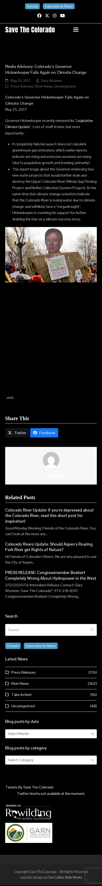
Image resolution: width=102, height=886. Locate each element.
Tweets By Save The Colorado (29, 788)
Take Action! (21, 695)
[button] (85, 30)
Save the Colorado (31, 29)
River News (44, 87)
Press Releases (22, 87)
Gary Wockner (51, 81)
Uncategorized (65, 87)
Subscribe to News (59, 6)
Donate (32, 6)
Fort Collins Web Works (65, 878)
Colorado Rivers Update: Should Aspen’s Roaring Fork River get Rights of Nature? (49, 547)
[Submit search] (92, 630)
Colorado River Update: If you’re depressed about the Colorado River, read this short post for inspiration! (49, 516)
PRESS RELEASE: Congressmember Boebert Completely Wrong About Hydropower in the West (50, 576)
